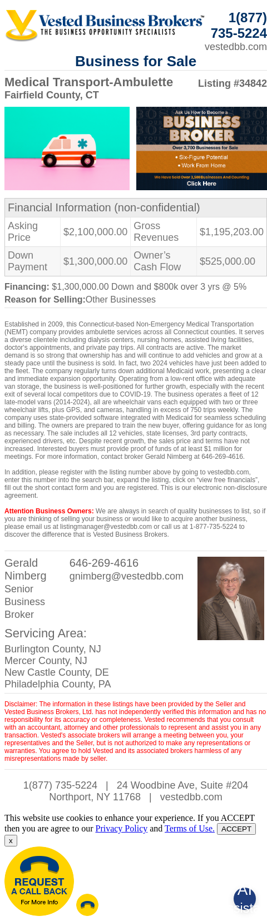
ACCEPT (236, 829)
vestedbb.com (191, 797)
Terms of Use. (190, 828)
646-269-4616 (104, 563)
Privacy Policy (121, 828)
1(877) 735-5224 (60, 785)
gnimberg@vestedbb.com (127, 576)
